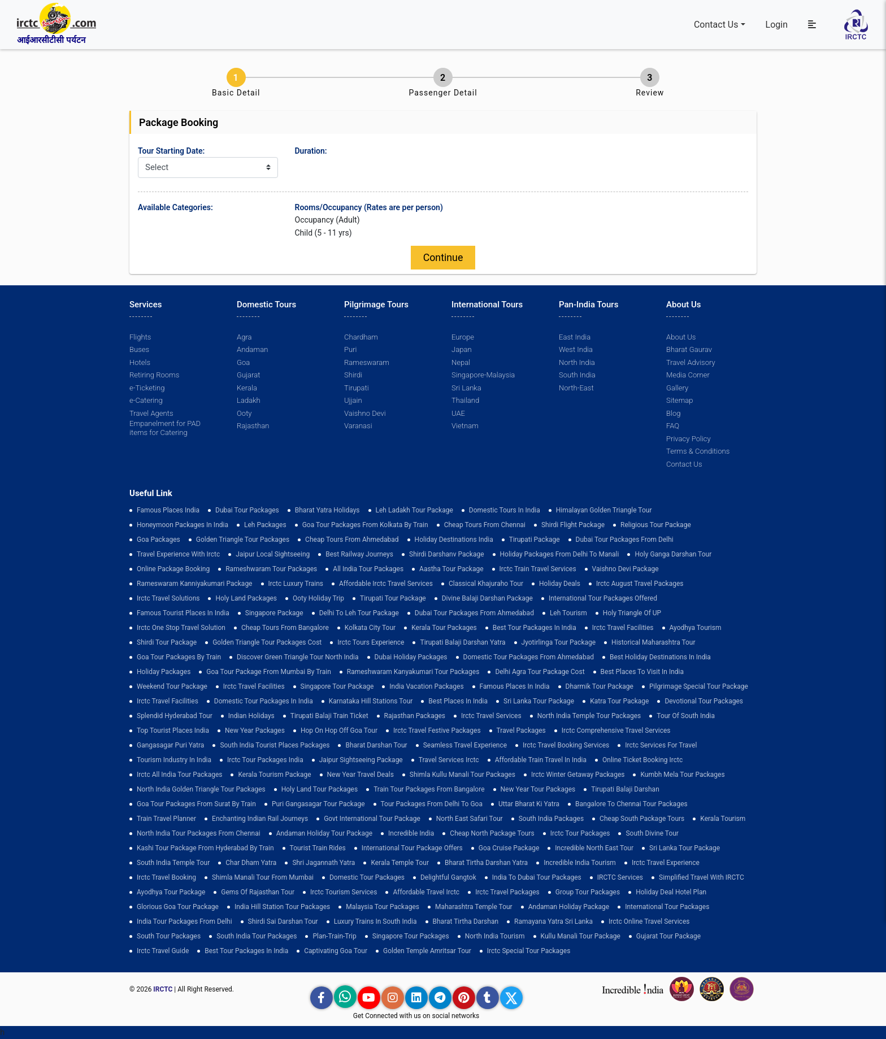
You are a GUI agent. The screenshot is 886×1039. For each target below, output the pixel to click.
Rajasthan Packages (414, 716)
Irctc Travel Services (491, 716)
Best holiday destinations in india (660, 657)
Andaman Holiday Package (569, 907)
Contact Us (716, 24)
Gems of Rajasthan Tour (257, 892)
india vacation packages (426, 686)
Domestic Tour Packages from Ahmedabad (528, 657)
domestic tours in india (504, 510)
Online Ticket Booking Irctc (642, 760)
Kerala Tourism (722, 819)
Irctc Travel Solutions (168, 598)
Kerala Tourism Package (274, 775)
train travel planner (166, 819)
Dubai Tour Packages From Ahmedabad (474, 613)
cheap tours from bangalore (285, 628)
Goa (243, 362)
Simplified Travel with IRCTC (701, 877)
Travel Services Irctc (449, 760)
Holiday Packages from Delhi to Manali (559, 554)
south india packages (551, 819)
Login (777, 24)
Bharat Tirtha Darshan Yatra (486, 863)
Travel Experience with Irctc (178, 554)
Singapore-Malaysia (483, 375)
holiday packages (163, 672)
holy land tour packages (319, 789)
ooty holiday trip (318, 598)
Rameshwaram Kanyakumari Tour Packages (413, 672)
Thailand (465, 401)
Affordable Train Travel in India (541, 760)
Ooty (244, 413)
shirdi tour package (167, 642)
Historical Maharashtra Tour (653, 642)
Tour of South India (686, 716)
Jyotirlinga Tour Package (559, 642)
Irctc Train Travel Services (538, 569)
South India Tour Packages (256, 936)
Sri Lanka (466, 388)
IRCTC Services (620, 877)
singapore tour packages (410, 936)
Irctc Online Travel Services (649, 921)
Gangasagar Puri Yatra (170, 745)
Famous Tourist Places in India (183, 613)
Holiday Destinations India (454, 540)
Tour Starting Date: (171, 150)
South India (577, 375)
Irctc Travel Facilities (623, 628)
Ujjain (353, 401)
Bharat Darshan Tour (376, 745)
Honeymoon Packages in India (182, 525)
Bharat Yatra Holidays (327, 510)
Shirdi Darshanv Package (446, 554)
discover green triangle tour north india (297, 657)
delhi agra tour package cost (539, 672)
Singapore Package (274, 613)
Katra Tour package (619, 701)
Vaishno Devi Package (625, 569)
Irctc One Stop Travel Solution (181, 628)
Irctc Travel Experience (666, 863)
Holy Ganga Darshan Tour (673, 554)
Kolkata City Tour (370, 628)
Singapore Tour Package (337, 686)
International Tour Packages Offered (603, 598)
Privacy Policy (688, 438)
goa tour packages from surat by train (196, 804)
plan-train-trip (334, 936)
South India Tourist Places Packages (274, 745)
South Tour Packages (169, 936)
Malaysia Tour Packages (382, 907)
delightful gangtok (448, 877)
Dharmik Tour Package (599, 686)
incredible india (411, 833)
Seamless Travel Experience (465, 745)
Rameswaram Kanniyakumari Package (195, 584)
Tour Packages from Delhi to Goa (432, 804)
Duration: (311, 150)
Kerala (247, 388)
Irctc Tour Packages (580, 833)
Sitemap (679, 401)
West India (576, 350)
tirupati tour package (393, 598)
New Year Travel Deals (360, 775)
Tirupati (356, 388)
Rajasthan (253, 426)
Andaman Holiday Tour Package (324, 833)
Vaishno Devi (364, 413)
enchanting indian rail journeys (260, 819)
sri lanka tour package (538, 701)
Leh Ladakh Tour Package (414, 510)
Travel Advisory (690, 362)
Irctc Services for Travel (661, 745)
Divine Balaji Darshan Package (487, 598)
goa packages (158, 540)
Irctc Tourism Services (343, 892)
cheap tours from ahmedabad (352, 540)
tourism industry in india (174, 760)
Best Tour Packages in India (534, 628)
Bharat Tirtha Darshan (466, 921)
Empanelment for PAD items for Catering (165, 428)
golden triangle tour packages (242, 540)
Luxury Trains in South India (375, 921)
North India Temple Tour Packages (589, 716)
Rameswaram (366, 362)
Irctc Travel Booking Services (566, 745)
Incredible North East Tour (594, 848)
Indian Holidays (251, 716)
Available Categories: (175, 207)
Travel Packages (521, 730)
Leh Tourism (568, 613)
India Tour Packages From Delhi (184, 921)
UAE (458, 413)
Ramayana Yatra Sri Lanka (553, 921)
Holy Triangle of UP (632, 613)
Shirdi (353, 375)
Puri (350, 350)
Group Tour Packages (587, 892)
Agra (244, 337)
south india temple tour (173, 863)
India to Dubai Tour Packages (536, 877)
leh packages (265, 525)
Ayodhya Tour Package (171, 892)
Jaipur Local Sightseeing (273, 554)
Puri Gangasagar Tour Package (318, 804)
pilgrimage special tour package (698, 686)
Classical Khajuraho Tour (486, 584)
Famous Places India (168, 510)
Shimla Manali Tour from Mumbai (263, 877)
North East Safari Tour (469, 819)
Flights (140, 337)
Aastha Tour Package (451, 569)
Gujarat (248, 375)
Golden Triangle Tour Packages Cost (267, 642)
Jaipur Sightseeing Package (361, 760)
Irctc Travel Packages (507, 892)
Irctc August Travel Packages (639, 584)
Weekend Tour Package (172, 686)
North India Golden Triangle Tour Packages (201, 789)
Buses (139, 350)
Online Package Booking (173, 569)
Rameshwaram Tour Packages (271, 569)
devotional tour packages (703, 701)
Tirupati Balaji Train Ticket (329, 716)
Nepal (460, 362)
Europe (462, 337)
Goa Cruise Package (509, 848)
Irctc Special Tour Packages (529, 951)
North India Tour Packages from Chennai (198, 833)
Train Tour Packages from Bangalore (428, 789)
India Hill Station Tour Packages (282, 907)
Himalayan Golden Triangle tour (604, 510)
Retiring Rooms (154, 375)
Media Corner (688, 375)
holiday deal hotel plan (671, 892)
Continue (443, 258)
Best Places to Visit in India (642, 672)
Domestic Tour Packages (367, 877)
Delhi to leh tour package (359, 613)
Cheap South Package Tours (642, 819)
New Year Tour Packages (538, 789)
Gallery (677, 388)
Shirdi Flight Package (573, 525)
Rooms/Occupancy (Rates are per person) (369, 207)
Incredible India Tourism (580, 863)
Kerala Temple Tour (400, 863)
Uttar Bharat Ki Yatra (528, 804)
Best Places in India (458, 701)
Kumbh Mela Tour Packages (682, 775)
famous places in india (515, 686)
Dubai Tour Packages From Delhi (625, 540)
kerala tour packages (444, 628)
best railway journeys (359, 554)
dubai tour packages (247, 510)
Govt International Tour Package (372, 819)
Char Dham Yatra (250, 863)
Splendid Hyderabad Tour (174, 716)
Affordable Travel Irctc (426, 892)
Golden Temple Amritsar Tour (427, 951)
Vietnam (464, 426)
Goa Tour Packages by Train (179, 657)
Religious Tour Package (655, 525)
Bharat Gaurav (689, 350)
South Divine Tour (652, 833)
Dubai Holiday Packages (411, 657)
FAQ (672, 426)
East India (574, 337)
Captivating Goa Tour (335, 951)
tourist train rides (318, 848)
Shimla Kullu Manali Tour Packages (462, 775)
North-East (576, 388)
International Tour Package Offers (412, 848)
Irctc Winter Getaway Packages (578, 775)
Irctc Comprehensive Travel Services (616, 730)
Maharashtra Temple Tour (474, 907)
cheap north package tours (492, 833)
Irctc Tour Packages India (265, 760)
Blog (673, 413)
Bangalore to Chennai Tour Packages (631, 804)
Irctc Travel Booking (166, 877)
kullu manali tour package (580, 936)
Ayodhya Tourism (696, 628)
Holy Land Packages (246, 598)
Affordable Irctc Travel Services (386, 584)
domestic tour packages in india (263, 701)
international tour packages (667, 907)
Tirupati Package (534, 540)
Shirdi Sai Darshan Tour (283, 921)
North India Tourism (495, 936)
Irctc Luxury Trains (295, 584)
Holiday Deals (559, 584)
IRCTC (162, 989)
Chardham (361, 337)
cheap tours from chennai (484, 525)
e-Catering (145, 401)
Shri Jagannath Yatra (323, 863)
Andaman (252, 350)
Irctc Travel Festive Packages (437, 730)
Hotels (139, 362)
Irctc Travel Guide (163, 951)
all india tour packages (368, 569)
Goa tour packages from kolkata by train (365, 525)
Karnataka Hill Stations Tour (371, 701)
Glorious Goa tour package (178, 907)
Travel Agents (151, 413)
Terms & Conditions (697, 451)
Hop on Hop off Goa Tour (339, 730)
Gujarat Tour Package (668, 936)
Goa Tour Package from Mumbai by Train (268, 672)
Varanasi (358, 426)
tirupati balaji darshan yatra (462, 642)
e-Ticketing (146, 388)
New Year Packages (255, 730)
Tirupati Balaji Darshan (625, 789)
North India (576, 362)
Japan (461, 350)
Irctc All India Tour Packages (179, 775)
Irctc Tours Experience (370, 642)
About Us (681, 337)
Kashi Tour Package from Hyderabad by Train (205, 848)
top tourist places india (173, 730)
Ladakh (248, 401)
